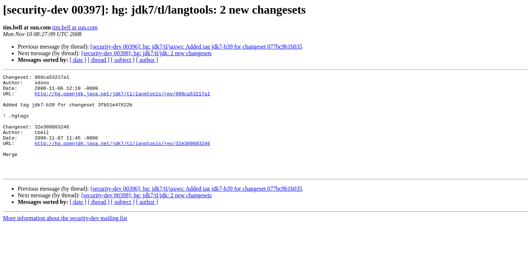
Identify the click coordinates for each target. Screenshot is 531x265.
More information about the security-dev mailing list (65, 238)
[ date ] (78, 60)
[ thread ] (99, 60)
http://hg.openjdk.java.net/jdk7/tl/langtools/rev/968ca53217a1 (122, 98)
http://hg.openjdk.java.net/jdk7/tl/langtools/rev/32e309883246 (122, 157)
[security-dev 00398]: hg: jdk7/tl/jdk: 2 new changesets (146, 53)
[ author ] (147, 60)
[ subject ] (123, 60)
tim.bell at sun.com (75, 27)
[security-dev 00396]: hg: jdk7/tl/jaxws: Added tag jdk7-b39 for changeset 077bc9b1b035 (196, 46)
